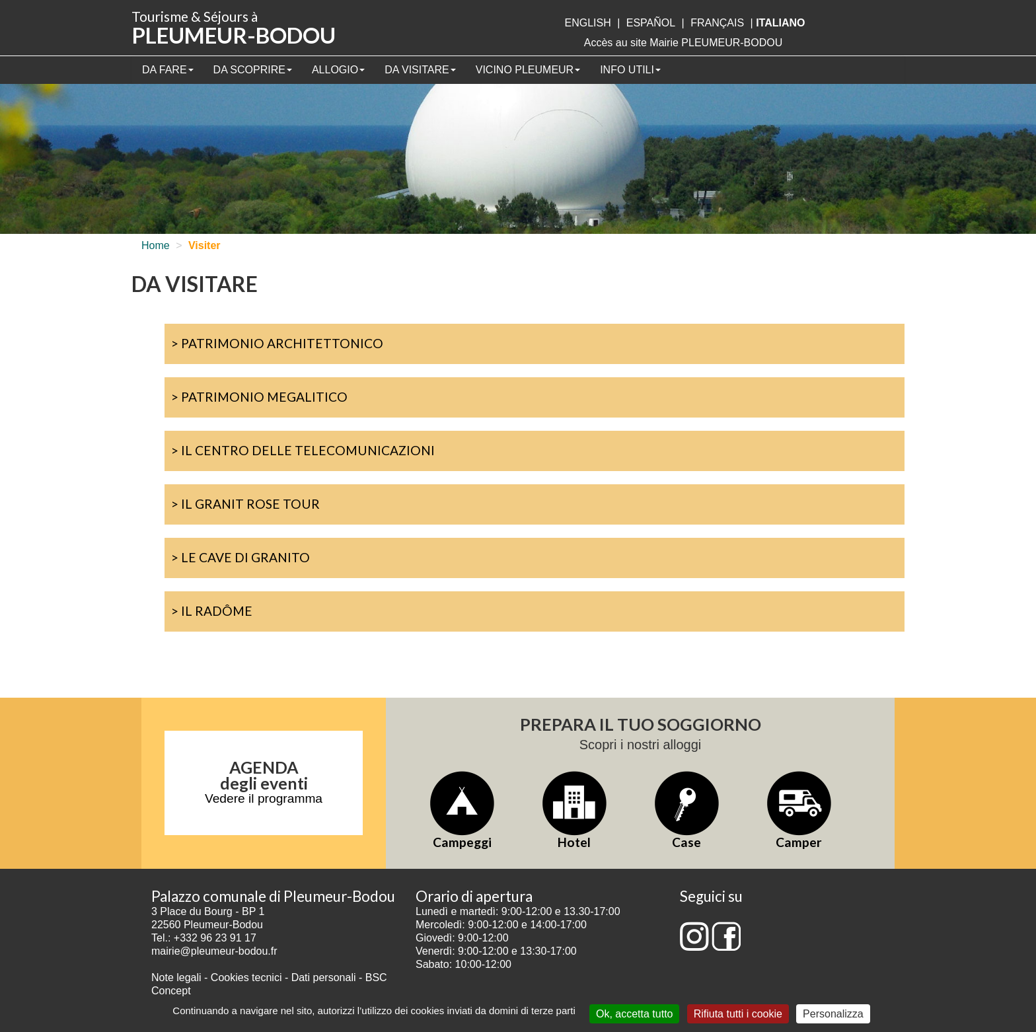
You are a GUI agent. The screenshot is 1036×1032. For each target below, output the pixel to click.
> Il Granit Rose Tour (245, 503)
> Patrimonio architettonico (277, 343)
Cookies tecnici (248, 977)
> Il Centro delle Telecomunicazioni (303, 450)
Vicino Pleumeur (528, 69)
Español (650, 22)
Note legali (177, 977)
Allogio (338, 69)
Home (155, 245)
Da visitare (420, 69)
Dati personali (323, 977)
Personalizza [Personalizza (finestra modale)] (833, 1013)
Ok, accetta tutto (634, 1013)
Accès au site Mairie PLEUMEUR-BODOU (683, 42)
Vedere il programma (263, 798)
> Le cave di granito (240, 557)
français (717, 22)
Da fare (168, 69)
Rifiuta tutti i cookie (738, 1013)
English (587, 22)
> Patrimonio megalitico (259, 396)
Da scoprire (252, 69)
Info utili (630, 69)
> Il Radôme (211, 610)
